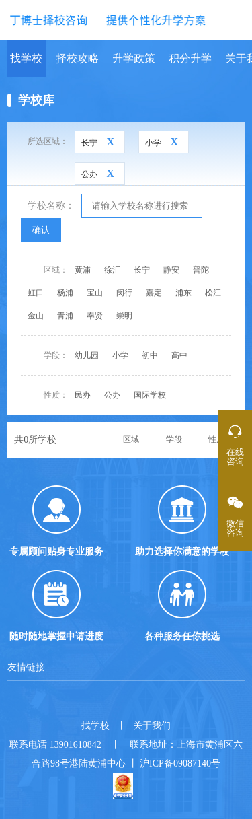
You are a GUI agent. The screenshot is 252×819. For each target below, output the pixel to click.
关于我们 (152, 726)
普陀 (201, 270)
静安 (171, 270)
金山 (36, 315)
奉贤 (95, 315)
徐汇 (112, 270)
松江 (213, 292)
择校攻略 (77, 58)
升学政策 (133, 58)
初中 (150, 355)
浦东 (183, 292)
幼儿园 (87, 355)
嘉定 (154, 292)
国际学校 (150, 395)
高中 (179, 355)
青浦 (65, 315)
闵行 (124, 292)
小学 (120, 355)
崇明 (124, 315)
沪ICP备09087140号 (180, 763)
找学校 (26, 58)
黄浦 (83, 270)
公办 (112, 395)
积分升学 (190, 58)
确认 (41, 230)
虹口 (36, 292)
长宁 (142, 270)
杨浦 (65, 292)
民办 (83, 395)
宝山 (95, 292)
